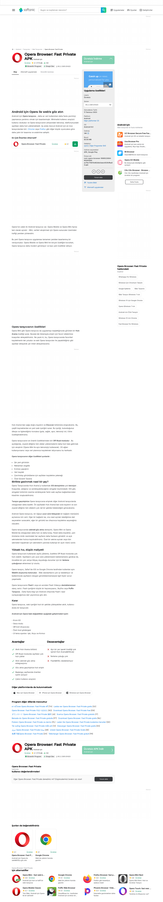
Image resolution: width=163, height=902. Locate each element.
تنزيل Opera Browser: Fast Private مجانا (28, 730)
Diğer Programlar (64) (98, 146)
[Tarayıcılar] (26, 49)
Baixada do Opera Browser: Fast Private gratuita (32, 718)
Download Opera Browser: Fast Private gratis (77, 718)
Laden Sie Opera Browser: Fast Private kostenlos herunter (81, 722)
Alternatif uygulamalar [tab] (29, 72)
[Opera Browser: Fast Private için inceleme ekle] (37, 63)
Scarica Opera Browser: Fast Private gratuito (76, 714)
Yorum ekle (98, 177)
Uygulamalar (117, 10)
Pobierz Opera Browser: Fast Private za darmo (32, 722)
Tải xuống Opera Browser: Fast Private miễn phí (32, 726)
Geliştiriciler (146, 10)
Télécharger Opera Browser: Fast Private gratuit (69, 734)
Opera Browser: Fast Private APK (50, 56)
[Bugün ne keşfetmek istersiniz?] (103, 10)
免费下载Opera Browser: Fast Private (27, 734)
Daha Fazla (134, 182)
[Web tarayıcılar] (37, 49)
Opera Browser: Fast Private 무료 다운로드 (30, 710)
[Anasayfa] (13, 49)
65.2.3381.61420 (98, 105)
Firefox (43, 129)
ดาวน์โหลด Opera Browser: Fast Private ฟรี (30, 706)
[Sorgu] (70, 10)
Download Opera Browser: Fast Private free (71, 710)
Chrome (31, 129)
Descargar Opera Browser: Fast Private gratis (76, 726)
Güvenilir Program (33, 66)
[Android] (18, 49)
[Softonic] (27, 10)
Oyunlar (132, 10)
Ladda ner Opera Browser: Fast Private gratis (73, 706)
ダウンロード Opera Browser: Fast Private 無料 (31, 714)
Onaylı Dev (49, 66)
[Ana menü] (13, 10)
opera (86, 146)
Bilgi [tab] (15, 72)
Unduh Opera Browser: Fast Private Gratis (67, 730)
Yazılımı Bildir (90, 183)
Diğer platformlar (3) (91, 121)
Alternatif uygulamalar (93, 187)
